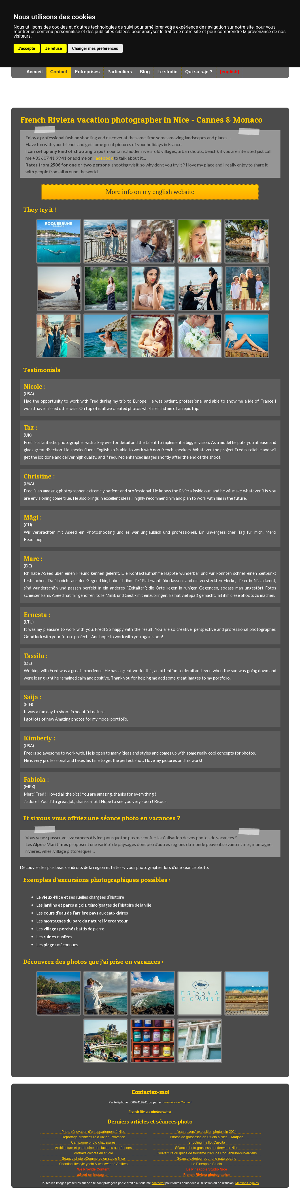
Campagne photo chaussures (93, 1142)
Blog (145, 71)
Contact (58, 71)
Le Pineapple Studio (207, 1164)
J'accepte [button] (26, 48)
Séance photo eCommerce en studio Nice (93, 1159)
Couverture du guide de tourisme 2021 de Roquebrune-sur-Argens (207, 1153)
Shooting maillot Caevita (206, 1142)
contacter (158, 1183)
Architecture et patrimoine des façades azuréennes (93, 1148)
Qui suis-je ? (198, 71)
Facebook (103, 158)
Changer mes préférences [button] (95, 48)
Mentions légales (247, 1183)
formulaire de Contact (177, 1102)
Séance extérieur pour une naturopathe (206, 1159)
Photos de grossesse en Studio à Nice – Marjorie (206, 1137)
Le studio (168, 71)
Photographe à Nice (150, 93)
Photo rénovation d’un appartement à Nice (93, 1132)
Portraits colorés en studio (93, 1153)
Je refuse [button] (53, 48)
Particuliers (119, 71)
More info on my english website (150, 192)
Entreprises (87, 71)
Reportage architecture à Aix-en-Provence (93, 1137)
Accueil (35, 71)
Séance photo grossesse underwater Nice (206, 1148)
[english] (229, 71)
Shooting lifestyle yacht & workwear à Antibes (93, 1164)
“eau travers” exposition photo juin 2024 (207, 1132)
